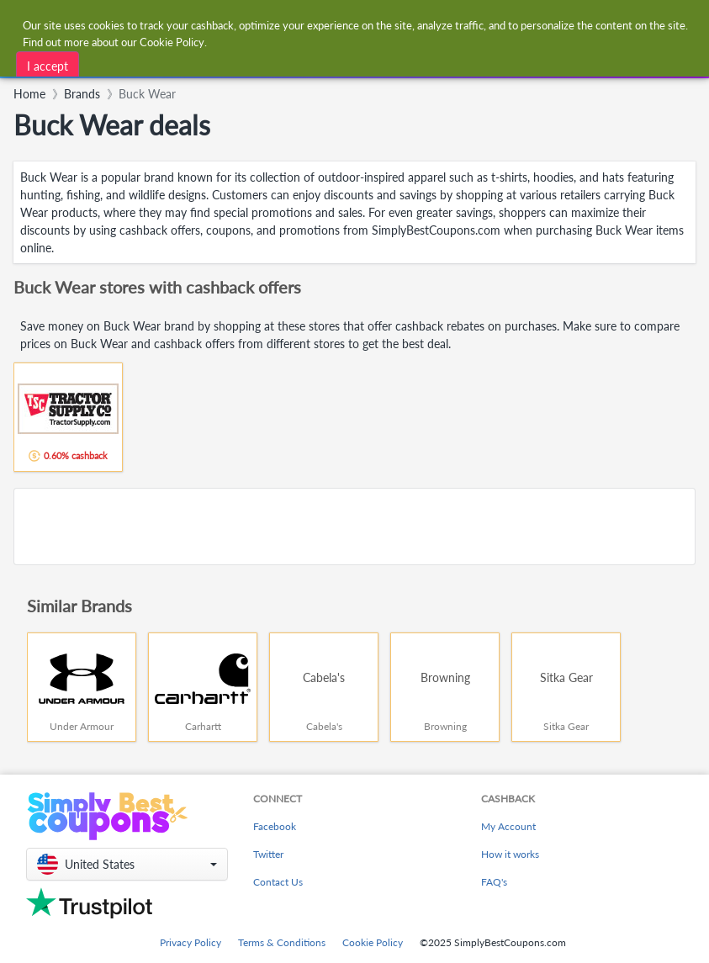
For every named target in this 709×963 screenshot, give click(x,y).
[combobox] (228, 62)
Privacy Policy (190, 942)
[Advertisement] (354, 526)
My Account (508, 826)
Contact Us (278, 882)
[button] (127, 864)
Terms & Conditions (281, 942)
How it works (510, 854)
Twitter (268, 854)
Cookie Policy (372, 942)
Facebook (274, 826)
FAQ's (494, 882)
